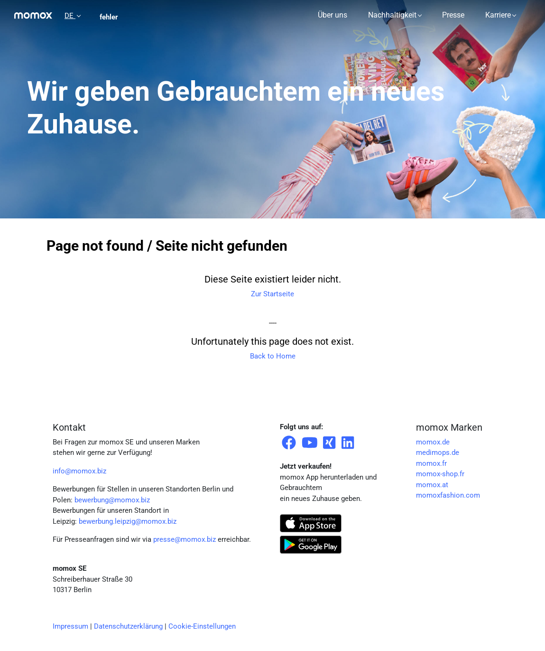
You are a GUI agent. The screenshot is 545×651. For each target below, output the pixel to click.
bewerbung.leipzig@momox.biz (127, 521)
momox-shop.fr (440, 474)
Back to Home (273, 356)
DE (70, 15)
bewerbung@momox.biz (112, 500)
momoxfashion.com (448, 495)
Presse (453, 14)
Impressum (70, 626)
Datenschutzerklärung (128, 626)
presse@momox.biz (184, 539)
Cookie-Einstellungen (202, 626)
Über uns (332, 14)
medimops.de (437, 452)
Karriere (498, 14)
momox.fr (431, 463)
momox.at (432, 485)
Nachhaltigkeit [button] (392, 14)
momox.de (433, 442)
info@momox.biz (79, 471)
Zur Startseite (272, 294)
